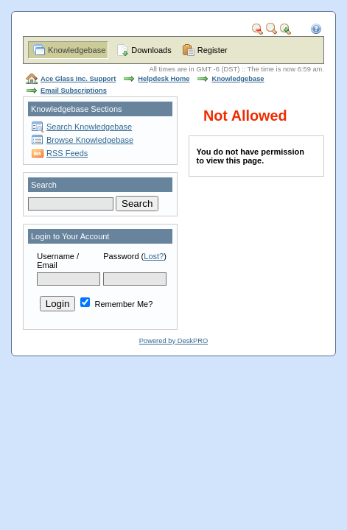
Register (212, 50)
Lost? (154, 256)
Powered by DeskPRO (173, 340)
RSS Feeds (67, 153)
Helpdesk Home (163, 78)
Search (44, 184)
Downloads (151, 50)
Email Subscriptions (74, 90)
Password (121, 256)
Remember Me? (116, 304)
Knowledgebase (76, 50)
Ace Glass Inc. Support (78, 78)
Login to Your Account (70, 236)
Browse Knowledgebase (89, 139)
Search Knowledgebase (89, 126)
